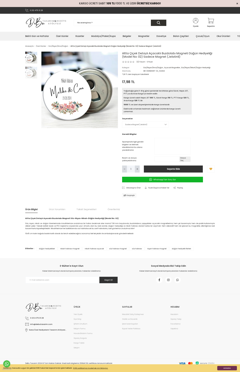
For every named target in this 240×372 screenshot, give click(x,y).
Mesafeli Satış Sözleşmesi (133, 314)
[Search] (120, 23)
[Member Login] (196, 22)
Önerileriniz (114, 209)
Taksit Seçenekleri (86, 209)
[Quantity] (131, 169)
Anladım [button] (227, 368)
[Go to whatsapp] (6, 363)
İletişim (77, 347)
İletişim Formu (79, 328)
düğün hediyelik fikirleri (181, 248)
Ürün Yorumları (57, 209)
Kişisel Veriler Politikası (131, 328)
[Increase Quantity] (137, 169)
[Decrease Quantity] (124, 169)
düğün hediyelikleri (47, 248)
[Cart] (211, 22)
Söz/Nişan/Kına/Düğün (153, 67)
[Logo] (46, 22)
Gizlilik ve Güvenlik (129, 319)
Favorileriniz (175, 324)
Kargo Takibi (79, 343)
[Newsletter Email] (71, 279)
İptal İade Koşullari (130, 324)
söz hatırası (137, 248)
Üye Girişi (77, 319)
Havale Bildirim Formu (83, 333)
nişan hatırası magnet (156, 248)
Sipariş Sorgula (80, 338)
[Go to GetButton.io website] (6, 369)
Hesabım (174, 314)
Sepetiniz (174, 328)
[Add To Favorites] (211, 169)
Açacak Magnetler (172, 67)
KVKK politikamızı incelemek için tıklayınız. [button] (90, 368)
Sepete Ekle (173, 169)
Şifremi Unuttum (80, 324)
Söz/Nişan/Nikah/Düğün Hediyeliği (195, 67)
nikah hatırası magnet (69, 248)
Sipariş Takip (176, 319)
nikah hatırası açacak (94, 248)
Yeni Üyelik (78, 314)
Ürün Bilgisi (31, 209)
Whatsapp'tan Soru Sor (162, 179)
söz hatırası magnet (118, 248)
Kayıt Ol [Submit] (109, 280)
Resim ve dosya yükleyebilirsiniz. (129, 159)
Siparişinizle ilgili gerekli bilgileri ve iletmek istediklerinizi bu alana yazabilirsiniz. (132, 145)
